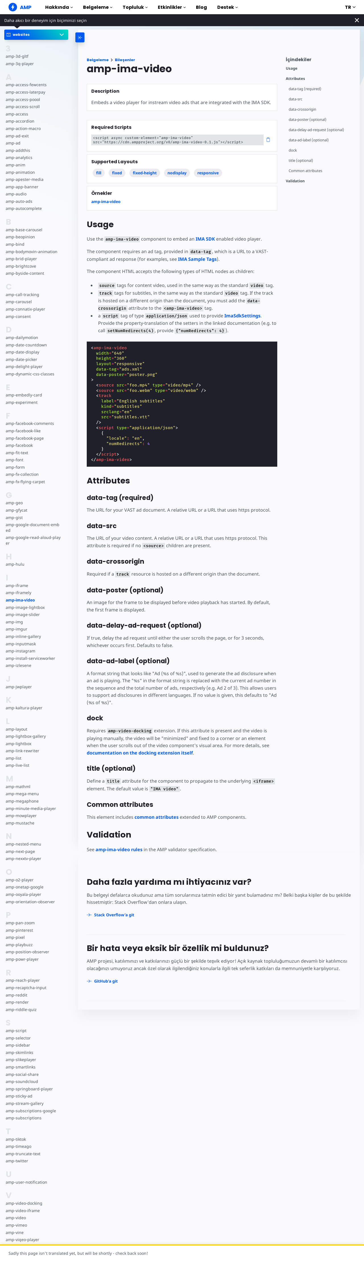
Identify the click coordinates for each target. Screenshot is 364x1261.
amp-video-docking (24, 1203)
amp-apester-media (24, 179)
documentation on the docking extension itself (140, 753)
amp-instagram (20, 651)
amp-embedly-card (23, 395)
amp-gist (14, 517)
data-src (296, 99)
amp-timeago (18, 1146)
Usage (291, 68)
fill (98, 172)
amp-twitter (17, 1160)
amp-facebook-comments (30, 423)
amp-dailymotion (22, 337)
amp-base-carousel (23, 229)
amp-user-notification (26, 1182)
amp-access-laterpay (25, 92)
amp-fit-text (17, 452)
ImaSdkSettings (240, 316)
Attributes (295, 78)
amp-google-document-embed (33, 527)
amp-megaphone (22, 801)
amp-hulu (15, 564)
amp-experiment (21, 402)
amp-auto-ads (19, 201)
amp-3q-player (19, 63)
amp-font (14, 459)
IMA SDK (203, 239)
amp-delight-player (24, 366)
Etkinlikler (172, 7)
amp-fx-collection (22, 474)
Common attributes (305, 170)
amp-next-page (20, 851)
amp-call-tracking (22, 294)
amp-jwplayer (18, 686)
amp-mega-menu (22, 793)
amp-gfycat (16, 510)
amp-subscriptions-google (30, 1110)
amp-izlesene (18, 665)
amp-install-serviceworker (30, 658)
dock (293, 150)
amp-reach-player (22, 980)
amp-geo (14, 502)
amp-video (16, 1217)
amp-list (13, 758)
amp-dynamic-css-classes (29, 374)
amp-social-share (22, 1074)
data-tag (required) (305, 88)
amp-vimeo (16, 1225)
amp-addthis (17, 150)
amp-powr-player (22, 959)
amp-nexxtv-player (23, 858)
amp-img (14, 622)
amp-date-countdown (26, 345)
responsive (208, 172)
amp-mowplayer (21, 815)
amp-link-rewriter (22, 750)
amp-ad (13, 143)
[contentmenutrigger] (320, 61)
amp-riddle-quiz (20, 1009)
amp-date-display (22, 352)
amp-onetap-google (24, 887)
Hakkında (59, 7)
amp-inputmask (20, 643)
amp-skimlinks (19, 1052)
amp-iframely (18, 592)
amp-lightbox (18, 743)
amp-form (15, 467)
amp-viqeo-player (22, 1239)
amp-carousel (18, 301)
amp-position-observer (27, 951)
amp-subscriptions (23, 1118)
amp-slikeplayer (20, 1059)
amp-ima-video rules (119, 849)
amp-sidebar (17, 1045)
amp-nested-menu (23, 844)
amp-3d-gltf (17, 56)
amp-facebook (19, 445)
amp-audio (16, 194)
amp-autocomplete (23, 208)
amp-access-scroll (22, 106)
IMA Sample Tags (196, 259)
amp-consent (18, 316)
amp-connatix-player (25, 309)
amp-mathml (18, 786)
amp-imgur (16, 629)
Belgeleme (97, 7)
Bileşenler (125, 60)
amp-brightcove (20, 266)
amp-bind (15, 244)
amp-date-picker (21, 359)
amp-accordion (20, 121)
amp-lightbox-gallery (25, 736)
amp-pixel (15, 937)
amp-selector (18, 1038)
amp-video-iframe (22, 1210)
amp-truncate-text (23, 1153)
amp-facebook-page (24, 438)
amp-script (16, 1030)
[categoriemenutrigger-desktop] (105, 37)
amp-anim (15, 165)
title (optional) (301, 160)
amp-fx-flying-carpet (25, 481)
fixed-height (145, 172)
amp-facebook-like (23, 430)
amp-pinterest (19, 930)
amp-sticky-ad (19, 1096)
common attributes (157, 817)
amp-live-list (17, 765)
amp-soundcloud (21, 1081)
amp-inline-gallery (23, 636)
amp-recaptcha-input (25, 987)
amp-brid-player (21, 258)
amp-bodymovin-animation (31, 251)
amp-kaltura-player (23, 707)
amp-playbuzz (19, 944)
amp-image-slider (22, 614)
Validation (295, 181)
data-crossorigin (303, 109)
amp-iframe (17, 585)
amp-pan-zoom (20, 922)
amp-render (17, 1002)
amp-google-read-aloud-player (32, 540)
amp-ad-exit (17, 135)
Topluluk (135, 7)
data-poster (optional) (307, 119)
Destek (227, 7)
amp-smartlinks (20, 1067)
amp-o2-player (19, 879)
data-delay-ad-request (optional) (316, 129)
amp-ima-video (20, 600)
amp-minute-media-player (30, 808)
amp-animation (20, 172)
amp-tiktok (16, 1139)
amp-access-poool (23, 99)
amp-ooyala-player (23, 894)
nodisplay (177, 172)
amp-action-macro (23, 128)
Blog (201, 7)
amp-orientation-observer (30, 901)
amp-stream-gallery (24, 1103)
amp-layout (16, 729)
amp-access (17, 114)
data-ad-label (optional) (309, 140)
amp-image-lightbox (25, 607)
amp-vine (14, 1232)
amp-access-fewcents (26, 84)
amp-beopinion (20, 236)
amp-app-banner (21, 186)
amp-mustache (20, 823)
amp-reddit (16, 995)
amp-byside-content (24, 273)
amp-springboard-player (28, 1089)
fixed (117, 172)
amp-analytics (19, 157)
